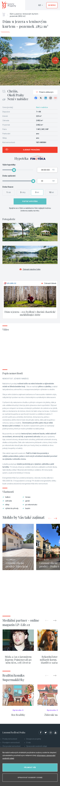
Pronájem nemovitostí (11, 743)
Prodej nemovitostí (9, 739)
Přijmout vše (30, 767)
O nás (28, 743)
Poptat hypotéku (30, 201)
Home (4, 14)
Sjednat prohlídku (31, 150)
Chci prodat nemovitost (11, 746)
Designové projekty (33, 739)
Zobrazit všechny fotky (30, 269)
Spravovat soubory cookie (30, 777)
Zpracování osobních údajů (36, 746)
